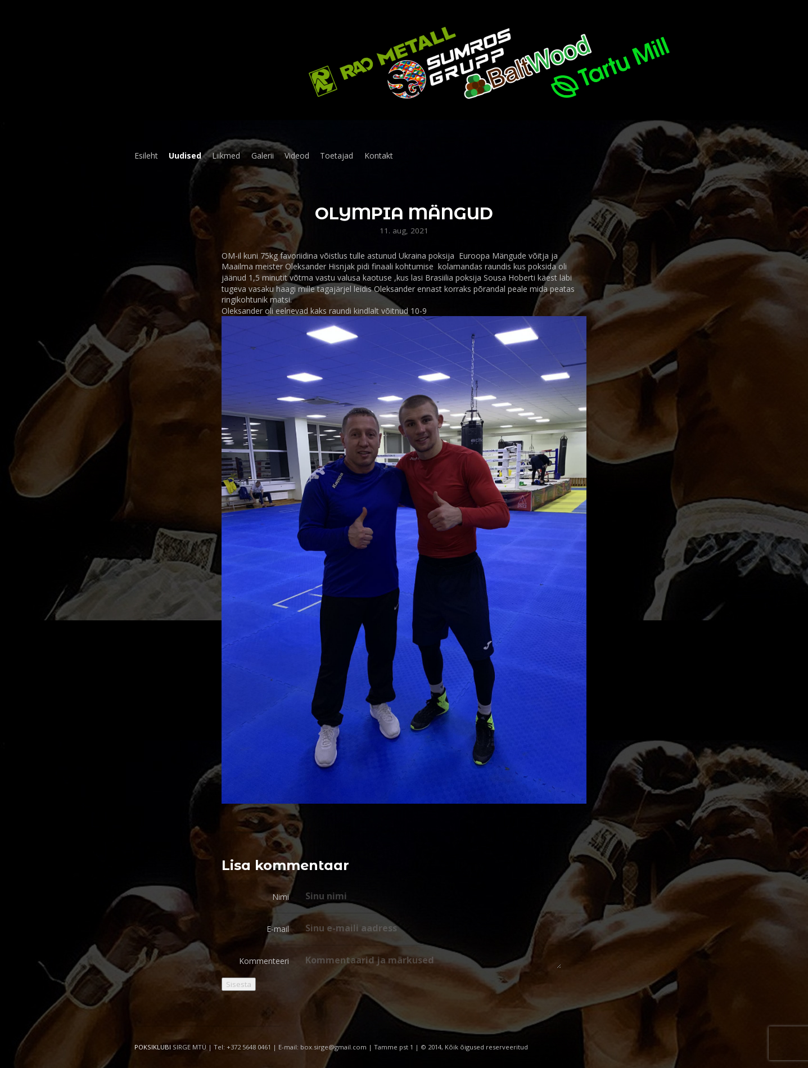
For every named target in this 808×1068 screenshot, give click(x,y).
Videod (297, 155)
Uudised (185, 155)
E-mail (278, 928)
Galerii (262, 155)
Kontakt (378, 155)
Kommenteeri (264, 961)
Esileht (146, 155)
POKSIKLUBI (152, 1047)
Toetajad (336, 155)
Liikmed (226, 155)
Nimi (280, 896)
